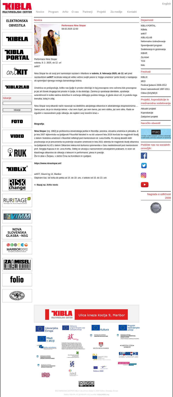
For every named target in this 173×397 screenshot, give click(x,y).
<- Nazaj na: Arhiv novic (46, 185)
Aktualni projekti (148, 108)
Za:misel (145, 57)
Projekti (101, 11)
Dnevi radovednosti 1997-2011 (155, 89)
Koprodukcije (147, 113)
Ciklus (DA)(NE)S (149, 93)
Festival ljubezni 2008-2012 (154, 85)
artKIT (144, 33)
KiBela (144, 29)
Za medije (116, 11)
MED (143, 81)
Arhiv (65, 11)
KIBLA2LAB (146, 37)
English (166, 3)
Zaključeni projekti (149, 116)
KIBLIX (144, 77)
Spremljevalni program (151, 45)
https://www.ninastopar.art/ (47, 163)
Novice (40, 11)
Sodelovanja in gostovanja (153, 49)
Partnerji (88, 11)
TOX (143, 61)
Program (53, 11)
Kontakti (132, 11)
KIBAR (144, 53)
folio (143, 65)
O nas (75, 11)
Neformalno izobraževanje (153, 41)
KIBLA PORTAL (148, 25)
